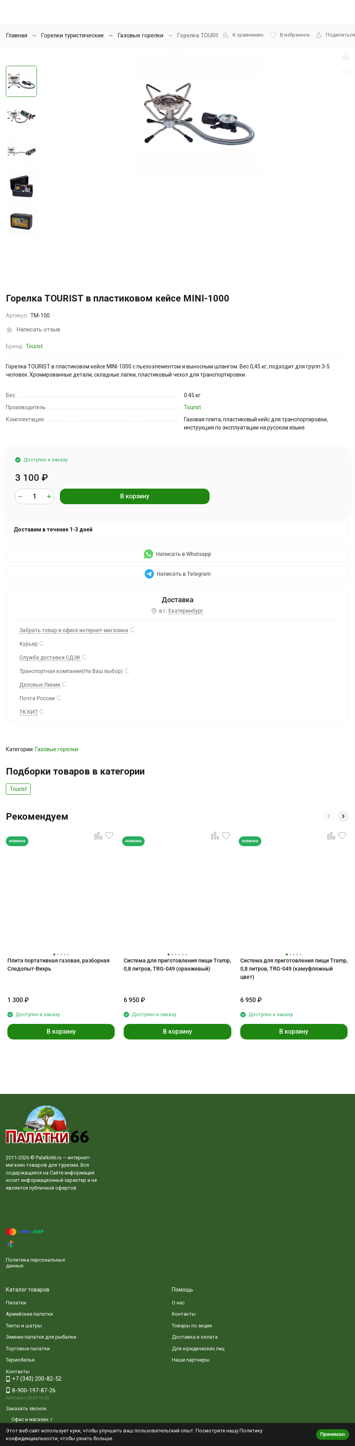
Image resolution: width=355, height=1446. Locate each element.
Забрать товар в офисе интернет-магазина (73, 630)
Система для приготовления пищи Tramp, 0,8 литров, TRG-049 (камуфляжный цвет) (294, 968)
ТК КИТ (28, 712)
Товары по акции (192, 1326)
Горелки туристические (72, 35)
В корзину (134, 496)
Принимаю (332, 1434)
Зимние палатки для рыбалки (41, 1337)
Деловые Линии (39, 685)
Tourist (34, 346)
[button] (328, 816)
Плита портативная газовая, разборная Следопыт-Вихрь (58, 964)
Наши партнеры (191, 1360)
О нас (178, 1303)
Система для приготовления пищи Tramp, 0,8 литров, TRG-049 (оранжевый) (177, 964)
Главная (16, 35)
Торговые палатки (28, 1348)
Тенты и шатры (24, 1326)
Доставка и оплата (195, 1337)
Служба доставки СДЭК (49, 657)
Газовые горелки (140, 35)
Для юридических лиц (198, 1348)
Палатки (16, 1303)
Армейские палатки (29, 1314)
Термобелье (20, 1360)
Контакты (184, 1314)
